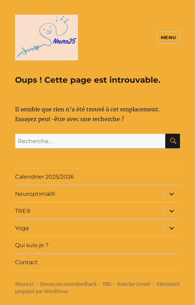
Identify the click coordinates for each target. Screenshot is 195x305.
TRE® (23, 211)
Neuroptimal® (35, 194)
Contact (26, 262)
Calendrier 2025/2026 (44, 176)
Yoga (22, 228)
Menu (168, 37)
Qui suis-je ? (32, 245)
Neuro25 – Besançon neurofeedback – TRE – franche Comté (82, 284)
